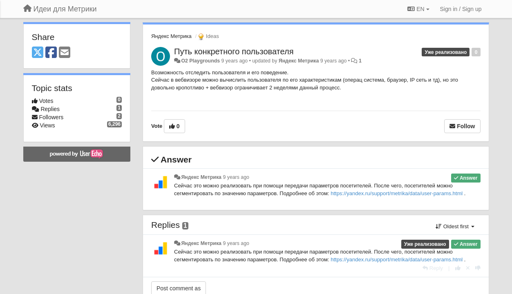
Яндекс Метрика (171, 36)
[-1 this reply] (478, 268)
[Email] (64, 53)
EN (418, 9)
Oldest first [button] (455, 226)
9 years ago (236, 177)
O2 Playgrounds (200, 61)
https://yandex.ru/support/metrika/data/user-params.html (397, 193)
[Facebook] (51, 53)
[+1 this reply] (458, 268)
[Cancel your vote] (468, 268)
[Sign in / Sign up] (461, 9)
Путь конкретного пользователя (234, 51)
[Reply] (433, 268)
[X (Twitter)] (37, 53)
